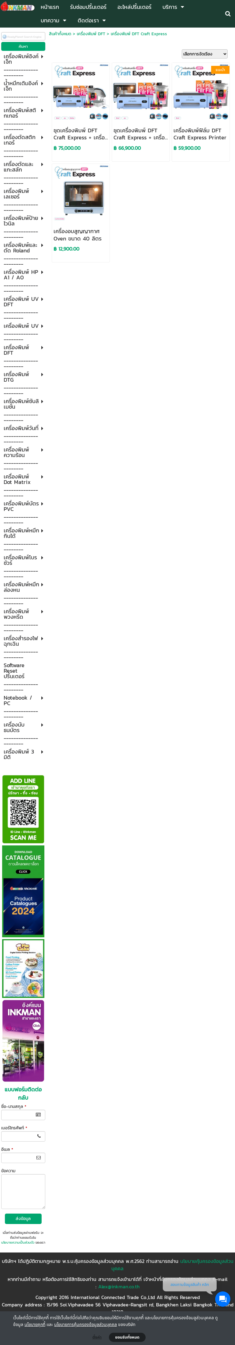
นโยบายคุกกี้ (34, 1324)
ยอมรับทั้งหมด (127, 1337)
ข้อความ (8, 1171)
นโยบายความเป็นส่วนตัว (17, 1242)
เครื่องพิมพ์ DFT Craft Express (139, 34)
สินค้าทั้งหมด (60, 34)
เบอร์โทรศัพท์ (14, 1128)
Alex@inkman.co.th (119, 1286)
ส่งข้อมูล (23, 1218)
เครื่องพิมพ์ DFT (91, 34)
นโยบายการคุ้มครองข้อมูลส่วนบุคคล (85, 1324)
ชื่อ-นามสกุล (13, 1106)
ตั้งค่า (97, 1337)
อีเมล (7, 1149)
